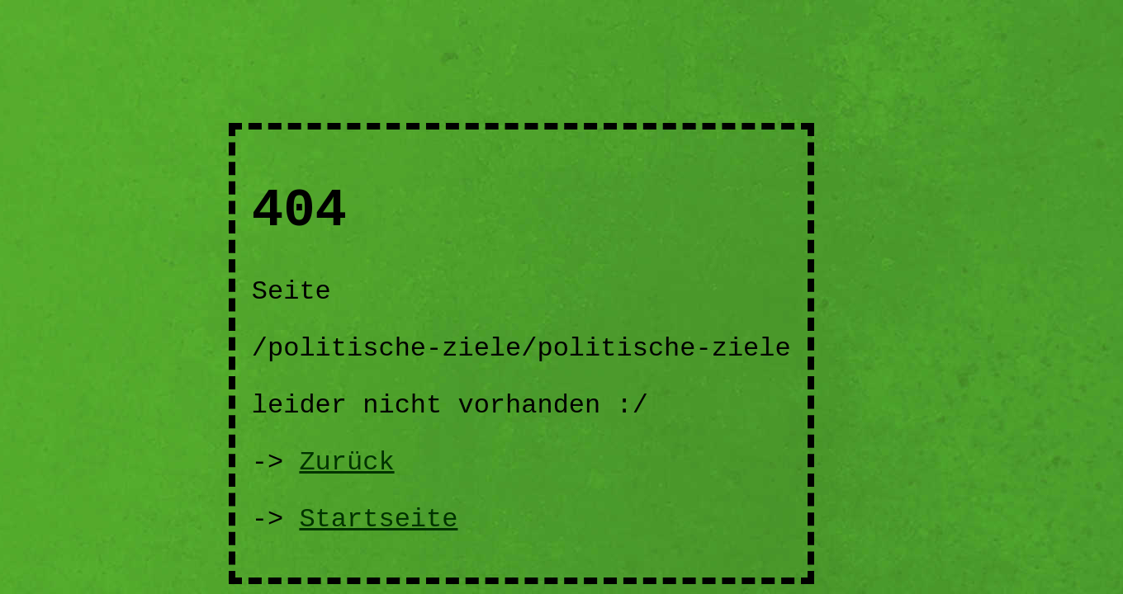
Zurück (346, 462)
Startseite (378, 519)
